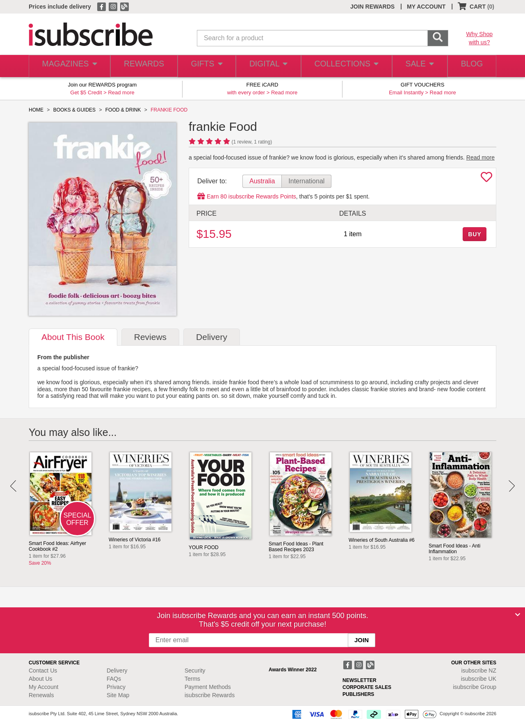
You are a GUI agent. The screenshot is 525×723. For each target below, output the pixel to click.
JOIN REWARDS (372, 6)
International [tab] (306, 181)
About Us (40, 678)
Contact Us (43, 670)
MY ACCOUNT (426, 6)
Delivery (117, 670)
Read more (121, 92)
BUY (474, 234)
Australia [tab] (262, 181)
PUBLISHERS (358, 694)
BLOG (470, 66)
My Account (43, 687)
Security (195, 670)
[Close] (517, 614)
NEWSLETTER (359, 680)
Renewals (41, 695)
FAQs (114, 678)
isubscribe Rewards (210, 695)
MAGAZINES (68, 66)
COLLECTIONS (343, 66)
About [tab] (73, 337)
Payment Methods (208, 687)
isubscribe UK (478, 678)
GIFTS (205, 66)
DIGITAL (267, 66)
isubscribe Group (474, 687)
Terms (192, 678)
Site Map (118, 695)
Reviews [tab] (150, 337)
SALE (416, 66)
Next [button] (512, 486)
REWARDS (141, 66)
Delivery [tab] (211, 337)
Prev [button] (13, 486)
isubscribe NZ (478, 670)
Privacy (116, 687)
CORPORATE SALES (366, 687)
